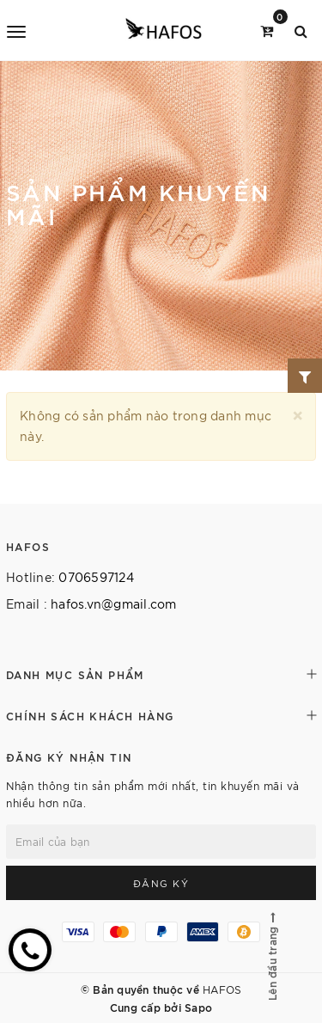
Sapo (198, 1007)
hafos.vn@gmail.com (114, 603)
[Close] (297, 413)
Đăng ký (161, 883)
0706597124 (96, 577)
